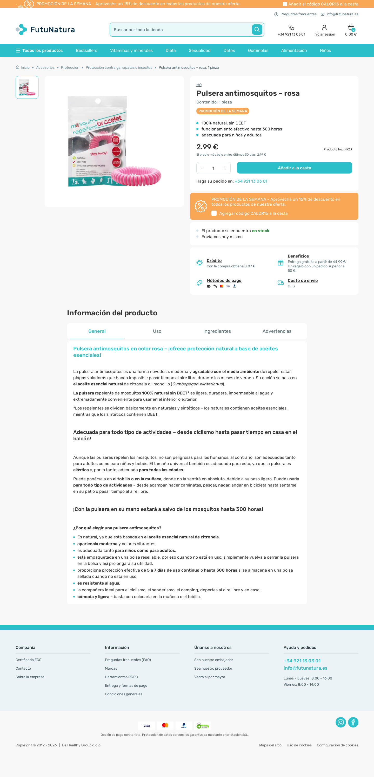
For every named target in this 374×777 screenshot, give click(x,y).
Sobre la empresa (30, 677)
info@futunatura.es (339, 14)
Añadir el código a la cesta (323, 4)
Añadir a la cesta (294, 167)
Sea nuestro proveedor (213, 668)
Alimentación (294, 50)
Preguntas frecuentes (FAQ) (128, 660)
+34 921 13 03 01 (251, 181)
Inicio (23, 67)
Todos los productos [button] (39, 50)
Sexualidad (200, 50)
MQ (199, 85)
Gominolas (258, 50)
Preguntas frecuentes (295, 14)
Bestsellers (86, 50)
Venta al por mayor (209, 677)
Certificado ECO (28, 660)
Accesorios (45, 67)
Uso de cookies (299, 745)
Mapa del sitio (270, 745)
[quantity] (213, 168)
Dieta (171, 50)
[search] (187, 30)
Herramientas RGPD (121, 677)
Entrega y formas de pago (126, 685)
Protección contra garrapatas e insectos (119, 67)
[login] (324, 30)
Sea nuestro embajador (213, 660)
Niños (325, 50)
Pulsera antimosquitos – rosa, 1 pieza (189, 67)
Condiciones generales (123, 694)
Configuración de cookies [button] (337, 745)
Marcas (111, 668)
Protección (70, 67)
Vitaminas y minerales (131, 50)
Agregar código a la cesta (253, 213)
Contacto (23, 668)
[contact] (291, 30)
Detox (229, 50)
